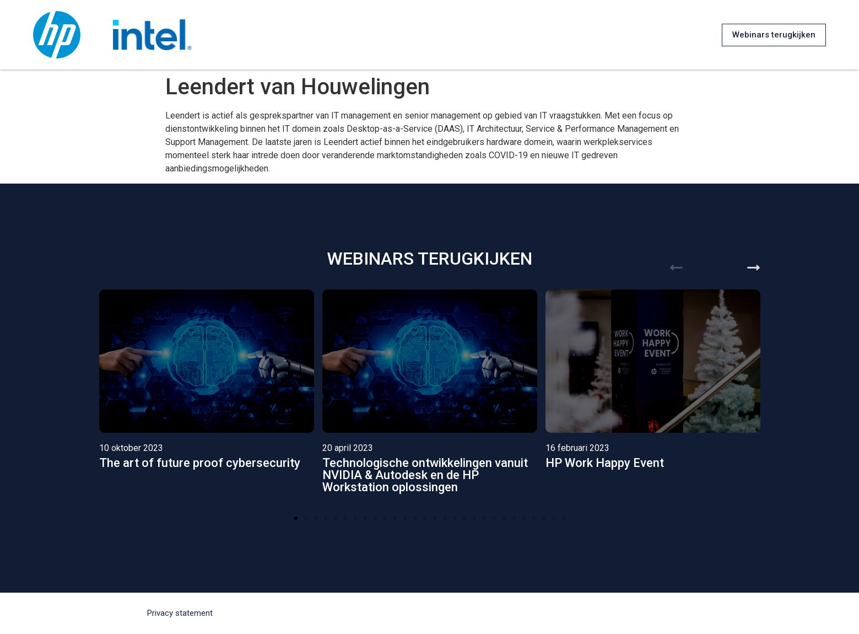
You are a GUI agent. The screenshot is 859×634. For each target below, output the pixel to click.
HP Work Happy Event (604, 463)
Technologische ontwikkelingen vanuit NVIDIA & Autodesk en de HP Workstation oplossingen (425, 475)
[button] (774, 35)
